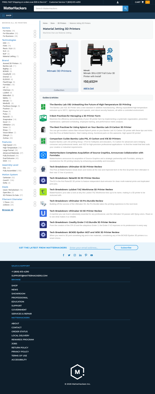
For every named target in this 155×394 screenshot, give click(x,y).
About (15, 323)
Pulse (7, 114)
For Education (10, 33)
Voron (7, 127)
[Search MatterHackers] (125, 8)
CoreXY (8, 180)
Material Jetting (11, 56)
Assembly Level (10, 165)
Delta (6, 183)
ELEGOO (8, 79)
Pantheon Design (11, 106)
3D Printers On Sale (13, 195)
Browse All (7, 210)
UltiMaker (9, 124)
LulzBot (7, 92)
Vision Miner (9, 132)
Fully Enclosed (11, 155)
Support (17, 305)
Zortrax (8, 138)
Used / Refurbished (13, 190)
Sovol (7, 122)
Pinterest (85, 255)
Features (7, 142)
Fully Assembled (12, 170)
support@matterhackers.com (29, 275)
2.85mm (8, 205)
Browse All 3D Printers (14, 23)
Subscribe (126, 247)
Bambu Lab (9, 66)
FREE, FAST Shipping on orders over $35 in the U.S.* (24, 2)
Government (19, 309)
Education (18, 301)
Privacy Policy (20, 351)
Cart (142, 2)
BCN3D (7, 71)
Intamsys (8, 90)
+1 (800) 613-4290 (73, 2)
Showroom (18, 293)
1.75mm (8, 202)
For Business (10, 36)
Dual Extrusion (11, 158)
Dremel (7, 77)
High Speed (9, 145)
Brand (5, 60)
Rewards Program (23, 339)
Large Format (10, 150)
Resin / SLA (9, 48)
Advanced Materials (13, 153)
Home (45, 23)
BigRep (7, 68)
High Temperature (12, 147)
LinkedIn (80, 255)
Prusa (7, 111)
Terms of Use (19, 355)
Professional (20, 297)
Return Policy (20, 347)
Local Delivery (20, 335)
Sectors (6, 28)
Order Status (20, 331)
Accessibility (19, 359)
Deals (5, 187)
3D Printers (61, 23)
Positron (8, 108)
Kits (6, 168)
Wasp (7, 130)
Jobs (14, 343)
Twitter (69, 255)
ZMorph (7, 135)
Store (52, 23)
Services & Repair (22, 313)
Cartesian (9, 177)
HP (5, 87)
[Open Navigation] (7, 15)
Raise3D (8, 116)
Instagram (74, 255)
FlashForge (9, 82)
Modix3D (8, 103)
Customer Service (57, 2)
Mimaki (7, 101)
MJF (6, 54)
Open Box (8, 192)
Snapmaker (9, 119)
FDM (7, 46)
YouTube (91, 255)
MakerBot (8, 95)
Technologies (9, 40)
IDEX (7, 161)
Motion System (10, 174)
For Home (9, 31)
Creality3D (9, 74)
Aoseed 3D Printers (12, 63)
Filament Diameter (12, 199)
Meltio (7, 98)
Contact (16, 327)
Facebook (63, 255)
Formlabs (9, 84)
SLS (6, 51)
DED (6, 43)
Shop (15, 285)
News (15, 289)
